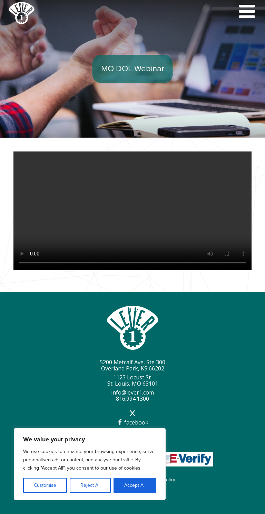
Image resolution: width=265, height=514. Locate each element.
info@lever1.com (132, 392)
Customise (45, 485)
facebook (132, 422)
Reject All (90, 485)
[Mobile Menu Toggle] (247, 11)
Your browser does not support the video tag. (132, 210)
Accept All (135, 485)
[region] (90, 464)
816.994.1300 (132, 398)
